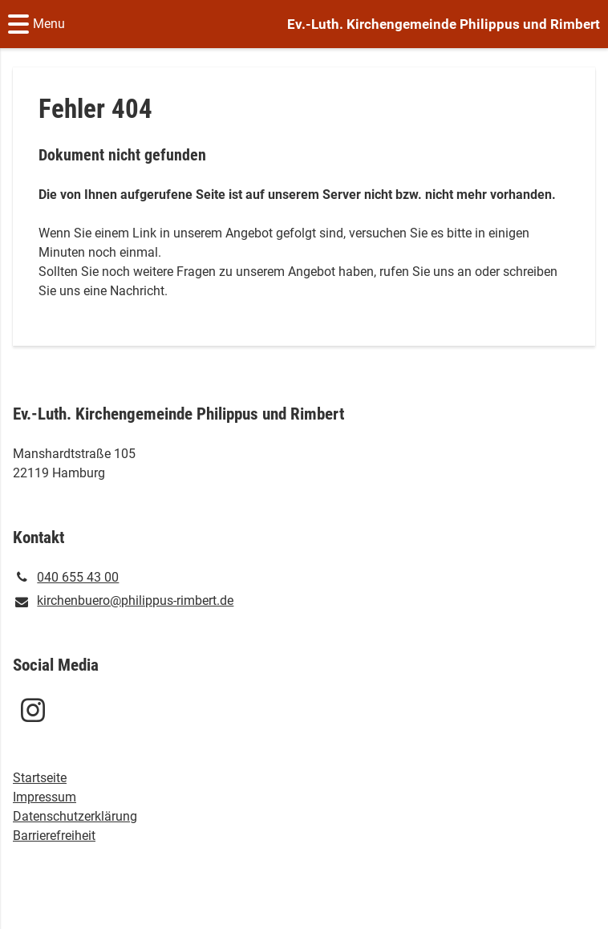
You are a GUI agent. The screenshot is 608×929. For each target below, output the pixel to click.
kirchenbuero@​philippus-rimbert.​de (123, 602)
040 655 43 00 (66, 577)
